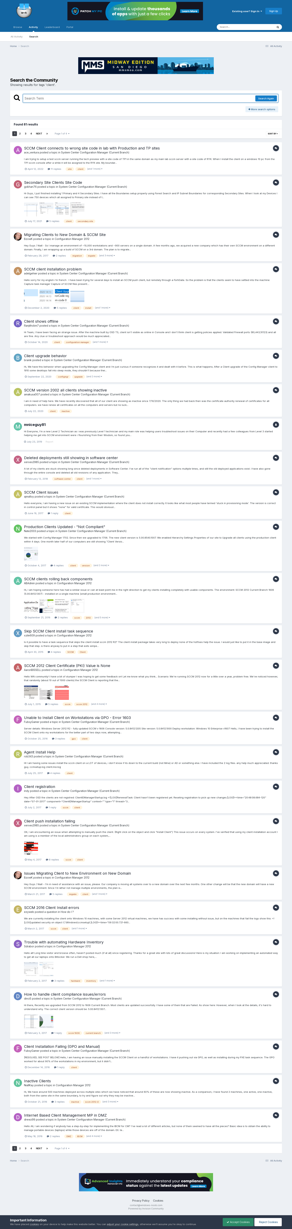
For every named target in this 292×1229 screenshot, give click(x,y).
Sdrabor (29, 946)
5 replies (52, 221)
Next (39, 133)
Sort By (273, 134)
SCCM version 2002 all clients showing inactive (65, 390)
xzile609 (29, 635)
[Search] (235, 27)
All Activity (17, 36)
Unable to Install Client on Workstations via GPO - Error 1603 (77, 717)
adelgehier (30, 273)
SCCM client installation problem (53, 269)
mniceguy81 (35, 424)
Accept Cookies (238, 1222)
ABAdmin (29, 583)
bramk (28, 360)
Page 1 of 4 (62, 133)
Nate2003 (30, 531)
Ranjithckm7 (31, 325)
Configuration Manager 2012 (72, 238)
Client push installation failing (49, 821)
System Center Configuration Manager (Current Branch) (95, 152)
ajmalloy (29, 496)
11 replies (54, 168)
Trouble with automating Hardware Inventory (64, 942)
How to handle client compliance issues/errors (65, 994)
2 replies (59, 255)
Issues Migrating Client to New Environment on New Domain (77, 873)
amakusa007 (32, 394)
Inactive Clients (37, 1081)
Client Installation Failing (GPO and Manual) (62, 1046)
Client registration (39, 786)
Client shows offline (41, 321)
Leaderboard (52, 27)
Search (33, 36)
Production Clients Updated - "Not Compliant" (64, 527)
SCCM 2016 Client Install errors (51, 907)
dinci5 (27, 998)
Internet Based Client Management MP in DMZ (65, 1115)
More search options (261, 109)
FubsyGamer (31, 721)
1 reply (53, 513)
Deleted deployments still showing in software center (71, 458)
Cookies (158, 1200)
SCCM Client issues (41, 492)
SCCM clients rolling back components (58, 579)
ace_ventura (31, 152)
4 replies (57, 565)
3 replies (58, 738)
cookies (34, 1224)
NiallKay (29, 1085)
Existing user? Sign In (247, 11)
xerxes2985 (31, 462)
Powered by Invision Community (146, 1208)
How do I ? (67, 911)
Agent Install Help (39, 752)
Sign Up (273, 11)
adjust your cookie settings (122, 1224)
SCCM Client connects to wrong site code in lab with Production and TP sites (92, 148)
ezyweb (29, 911)
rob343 (28, 756)
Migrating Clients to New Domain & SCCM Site (65, 234)
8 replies (52, 859)
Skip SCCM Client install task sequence (58, 631)
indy (26, 790)
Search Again (266, 98)
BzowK (28, 238)
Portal (69, 27)
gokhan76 (30, 186)
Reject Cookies (268, 1222)
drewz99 (29, 1119)
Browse (17, 27)
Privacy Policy (141, 1200)
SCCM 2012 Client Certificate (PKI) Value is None (67, 665)
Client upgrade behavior (45, 356)
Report (49, 441)
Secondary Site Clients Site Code (53, 182)
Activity (33, 29)
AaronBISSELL (32, 669)
